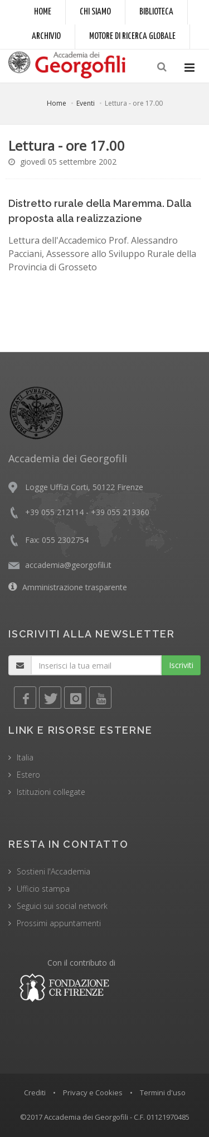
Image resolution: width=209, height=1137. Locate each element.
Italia (25, 757)
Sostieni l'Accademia (53, 871)
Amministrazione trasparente (74, 587)
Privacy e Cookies (93, 1092)
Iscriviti (181, 665)
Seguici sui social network (62, 906)
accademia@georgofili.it (68, 565)
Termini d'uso (163, 1092)
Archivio (46, 36)
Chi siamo (95, 12)
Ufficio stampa (43, 888)
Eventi (85, 103)
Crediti (35, 1092)
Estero (28, 774)
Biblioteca (156, 12)
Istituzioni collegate (51, 792)
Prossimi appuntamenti (59, 923)
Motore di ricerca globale (132, 36)
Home (42, 12)
